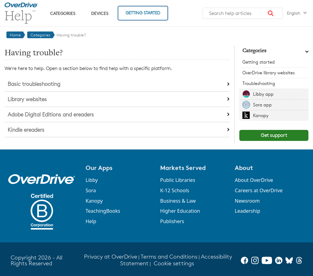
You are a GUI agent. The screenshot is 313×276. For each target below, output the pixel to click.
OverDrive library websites (268, 72)
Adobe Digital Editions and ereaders (51, 114)
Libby (92, 180)
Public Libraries (177, 180)
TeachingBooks (103, 211)
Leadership (247, 211)
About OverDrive (254, 180)
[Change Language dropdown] (297, 13)
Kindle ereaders (26, 129)
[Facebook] (244, 260)
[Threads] (299, 260)
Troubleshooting (258, 83)
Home (15, 34)
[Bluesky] (289, 260)
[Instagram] (255, 260)
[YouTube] (267, 260)
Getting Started (143, 12)
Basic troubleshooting (34, 83)
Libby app (263, 94)
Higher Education (180, 211)
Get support (274, 135)
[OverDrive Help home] (21, 13)
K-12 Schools (174, 190)
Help (91, 221)
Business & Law (178, 200)
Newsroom (247, 200)
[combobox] (242, 13)
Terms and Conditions (169, 256)
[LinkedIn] (278, 260)
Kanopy (260, 115)
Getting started (258, 62)
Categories (62, 13)
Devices (99, 13)
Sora (91, 190)
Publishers (172, 221)
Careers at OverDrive (259, 190)
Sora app (262, 105)
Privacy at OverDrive (110, 256)
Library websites (27, 99)
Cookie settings (174, 263)
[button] (270, 13)
